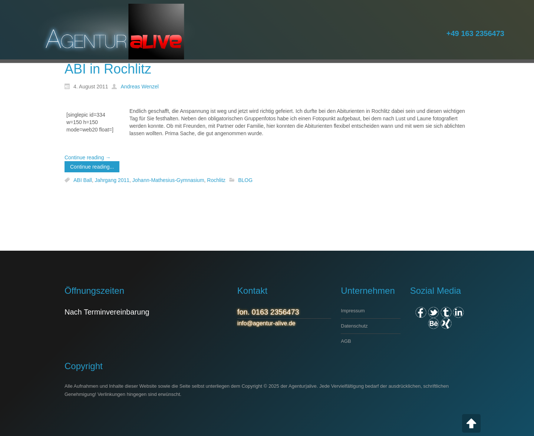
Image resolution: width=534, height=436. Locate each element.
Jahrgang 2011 (112, 180)
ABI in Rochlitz (108, 69)
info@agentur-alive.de (266, 323)
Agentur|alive (303, 386)
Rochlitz (216, 180)
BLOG (245, 180)
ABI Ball (82, 180)
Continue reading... (92, 167)
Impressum (353, 310)
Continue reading (88, 157)
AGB (346, 341)
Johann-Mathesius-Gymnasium (168, 180)
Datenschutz (354, 326)
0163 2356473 (275, 312)
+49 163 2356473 (475, 33)
